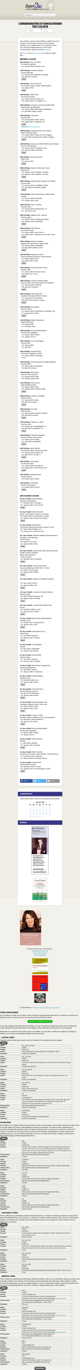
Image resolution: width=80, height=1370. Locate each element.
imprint (36, 1007)
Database (47, 49)
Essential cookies (7, 1037)
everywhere (44, 29)
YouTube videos (5, 1122)
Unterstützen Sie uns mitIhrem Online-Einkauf (40, 953)
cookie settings (55, 1007)
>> (46, 802)
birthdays (25, 53)
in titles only (44, 31)
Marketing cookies (7, 1276)
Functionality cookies (9, 1213)
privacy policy (44, 1007)
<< (34, 802)
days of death (37, 53)
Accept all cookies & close (40, 1021)
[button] (26, 781)
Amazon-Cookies (61, 1298)
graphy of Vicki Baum (30, 126)
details (24, 79)
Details (23, 508)
